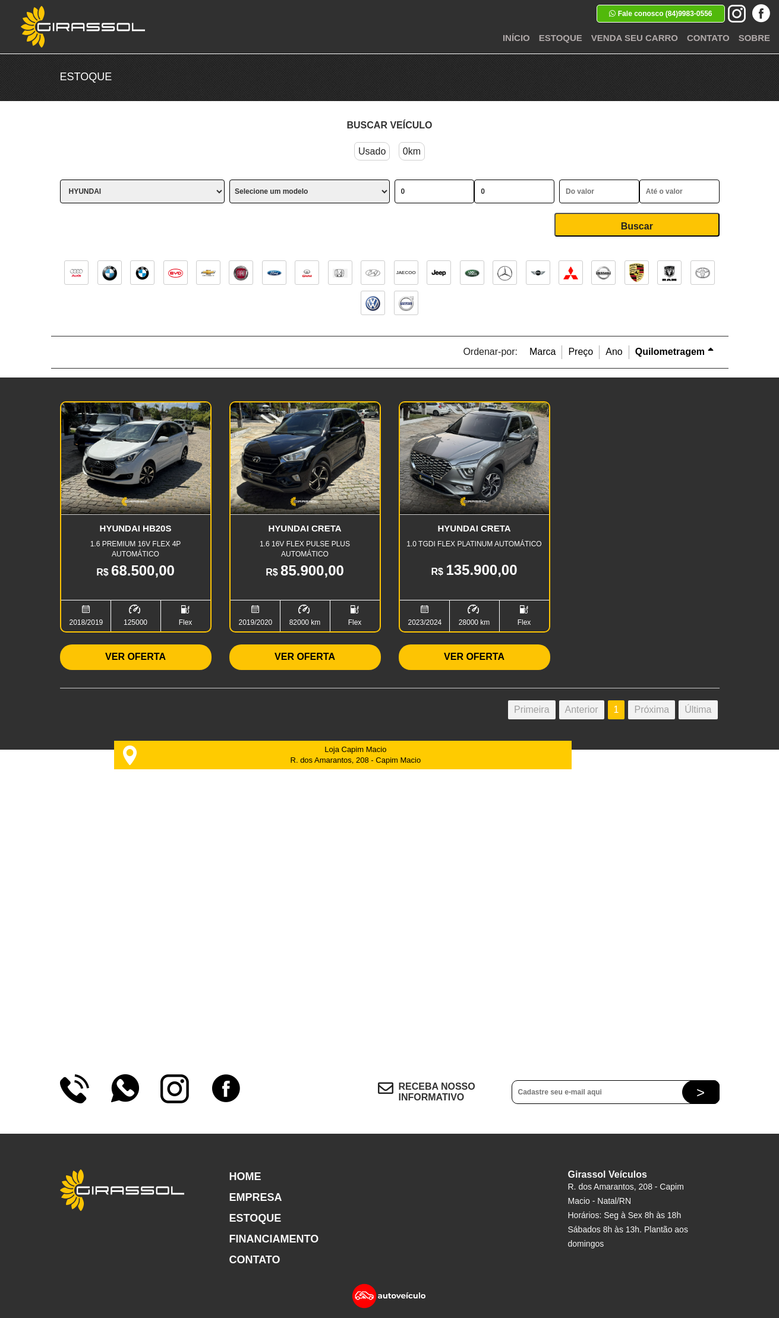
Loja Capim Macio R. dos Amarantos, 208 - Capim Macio (272, 755)
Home (245, 1176)
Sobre (754, 38)
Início (516, 38)
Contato (708, 38)
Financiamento (274, 1239)
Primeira (532, 709)
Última (698, 709)
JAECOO (406, 272)
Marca (542, 352)
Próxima (651, 709)
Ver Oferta (135, 657)
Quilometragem (674, 352)
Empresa (255, 1197)
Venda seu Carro (634, 38)
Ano (613, 352)
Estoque (560, 38)
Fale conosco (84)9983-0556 (660, 14)
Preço (580, 352)
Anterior (581, 709)
